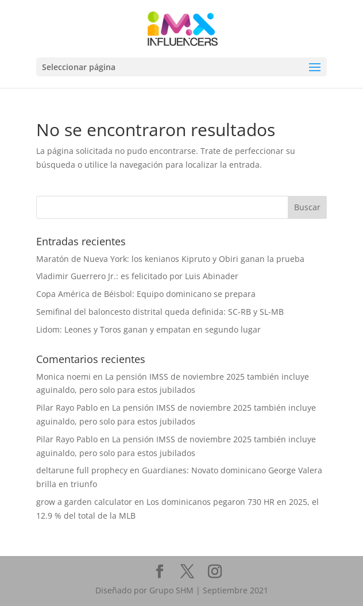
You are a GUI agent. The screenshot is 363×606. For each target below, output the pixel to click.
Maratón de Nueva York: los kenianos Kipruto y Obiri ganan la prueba (170, 258)
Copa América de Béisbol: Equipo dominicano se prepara (146, 293)
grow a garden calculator (84, 501)
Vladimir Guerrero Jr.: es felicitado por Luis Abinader (137, 276)
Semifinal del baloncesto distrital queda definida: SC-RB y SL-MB (160, 311)
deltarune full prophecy (82, 470)
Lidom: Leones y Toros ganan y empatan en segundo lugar (148, 329)
